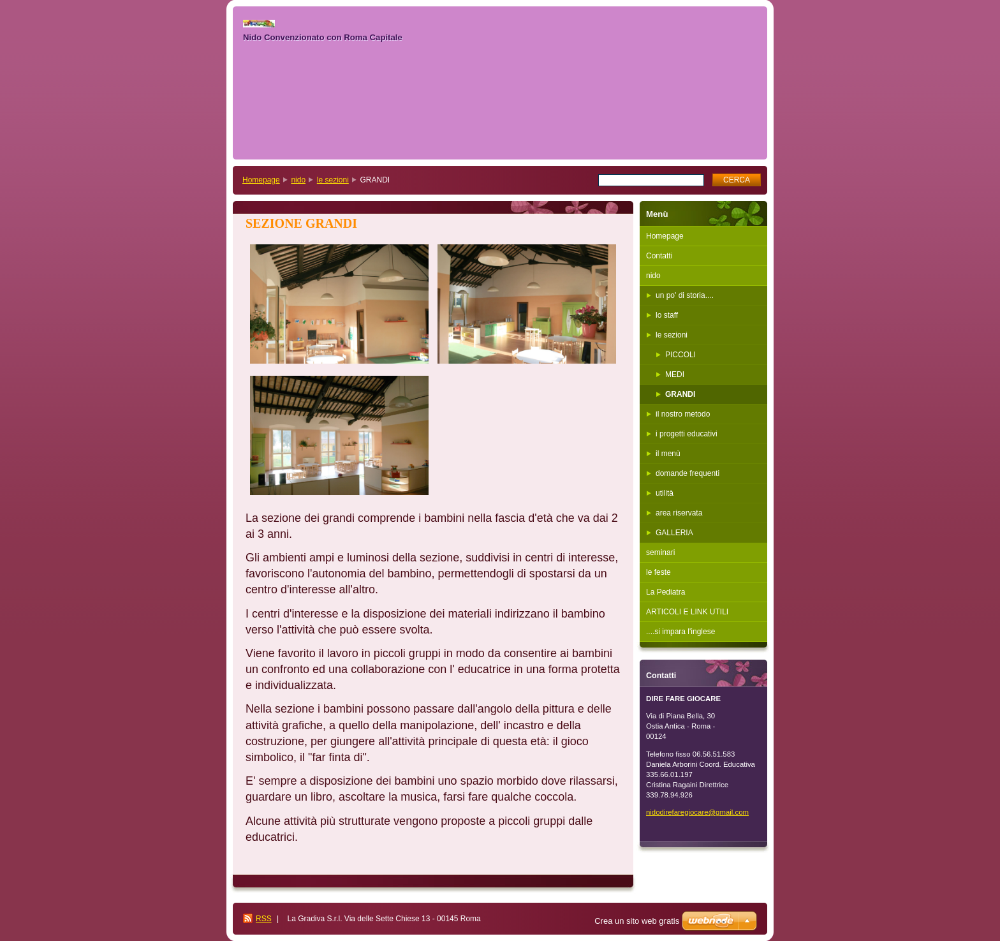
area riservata (679, 512)
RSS (264, 918)
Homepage (261, 179)
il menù (668, 453)
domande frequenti (687, 473)
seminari (660, 552)
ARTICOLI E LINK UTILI (687, 611)
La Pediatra (665, 592)
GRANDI (680, 394)
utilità (664, 493)
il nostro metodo (683, 414)
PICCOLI (680, 354)
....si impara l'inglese (680, 631)
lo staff (667, 315)
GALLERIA (674, 532)
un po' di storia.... (685, 295)
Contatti (659, 255)
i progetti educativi (686, 433)
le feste (658, 572)
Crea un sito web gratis (636, 921)
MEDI (674, 374)
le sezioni (333, 179)
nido (298, 179)
